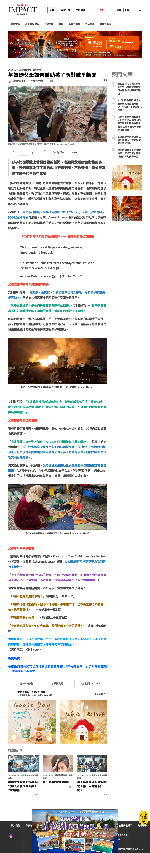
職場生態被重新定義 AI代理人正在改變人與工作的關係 (23, 786)
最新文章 (15, 24)
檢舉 (105, 79)
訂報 (119, 10)
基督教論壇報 (32, 24)
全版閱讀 (80, 10)
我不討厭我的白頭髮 (56, 782)
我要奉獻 (99, 693)
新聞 (52, 10)
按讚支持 (57, 683)
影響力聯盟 (74, 24)
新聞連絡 (30, 825)
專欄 (61, 24)
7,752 (58, 152)
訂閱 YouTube (90, 683)
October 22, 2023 (73, 276)
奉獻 (126, 10)
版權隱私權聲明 (124, 825)
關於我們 (15, 825)
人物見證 (48, 24)
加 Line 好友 (24, 683)
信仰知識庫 (105, 24)
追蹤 (51, 80)
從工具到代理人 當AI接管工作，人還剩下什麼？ (92, 786)
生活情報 (89, 24)
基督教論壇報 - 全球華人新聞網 (23, 10)
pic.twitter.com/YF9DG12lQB (39, 268)
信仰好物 (65, 10)
